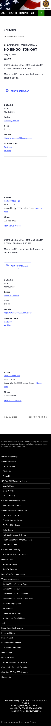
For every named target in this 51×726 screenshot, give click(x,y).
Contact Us (6, 677)
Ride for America (10, 569)
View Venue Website (12, 226)
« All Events (10, 30)
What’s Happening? (9, 456)
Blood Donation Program (12, 628)
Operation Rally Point (12, 613)
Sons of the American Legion (13, 574)
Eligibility (7, 471)
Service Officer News (11, 589)
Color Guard (8, 530)
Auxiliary (7, 150)
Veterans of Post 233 (11, 544)
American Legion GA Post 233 (14, 510)
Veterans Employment (12, 603)
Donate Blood (8, 486)
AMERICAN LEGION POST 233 (18, 12)
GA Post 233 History (11, 525)
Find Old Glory (9, 495)
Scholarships (6, 652)
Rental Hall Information (11, 642)
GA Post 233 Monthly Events (13, 500)
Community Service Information (15, 667)
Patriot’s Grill (7, 638)
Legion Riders (7, 559)
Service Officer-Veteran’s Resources (18, 598)
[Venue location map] (25, 176)
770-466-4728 (35, 708)
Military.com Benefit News (14, 618)
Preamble (7, 476)
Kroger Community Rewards (15, 662)
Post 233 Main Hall (12, 201)
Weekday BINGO (11, 121)
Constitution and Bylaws (13, 520)
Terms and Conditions (12, 647)
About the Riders (10, 564)
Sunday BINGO (11, 417)
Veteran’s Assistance (9, 579)
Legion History (9, 466)
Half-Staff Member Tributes (14, 535)
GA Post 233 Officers (12, 515)
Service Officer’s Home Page (15, 584)
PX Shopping (8, 608)
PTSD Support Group (12, 505)
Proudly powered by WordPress (18, 722)
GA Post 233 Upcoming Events (14, 481)
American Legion (8, 461)
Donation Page (7, 657)
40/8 (3, 623)
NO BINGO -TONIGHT (37, 417)
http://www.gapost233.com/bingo (18, 138)
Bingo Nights (8, 491)
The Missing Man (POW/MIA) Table (17, 540)
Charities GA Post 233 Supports (14, 672)
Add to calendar (20, 91)
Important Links (8, 633)
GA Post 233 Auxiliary (10, 549)
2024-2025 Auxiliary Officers (15, 554)
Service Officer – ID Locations (15, 593)
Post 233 (8, 147)
